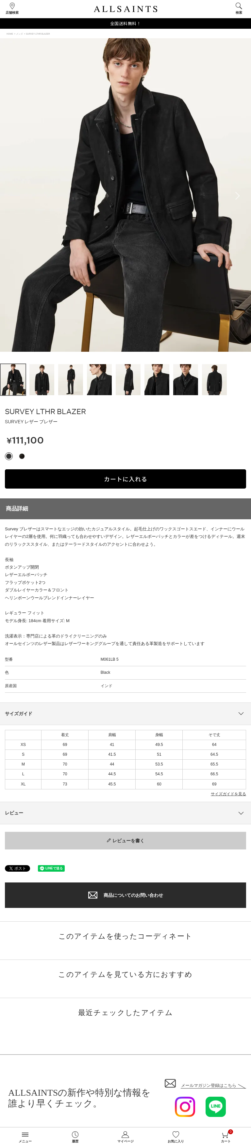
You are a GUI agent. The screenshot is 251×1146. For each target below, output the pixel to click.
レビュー (14, 812)
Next (239, 195)
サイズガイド (18, 713)
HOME (10, 34)
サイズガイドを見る (228, 794)
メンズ (19, 34)
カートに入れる (125, 479)
